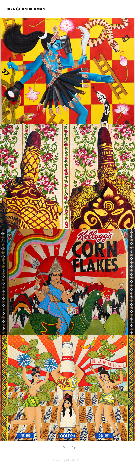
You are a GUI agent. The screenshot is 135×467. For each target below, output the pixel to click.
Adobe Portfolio (74, 460)
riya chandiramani (26, 9)
